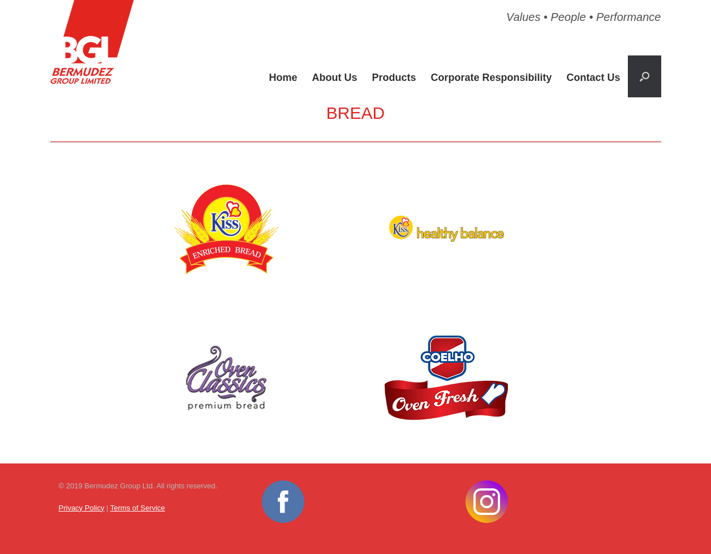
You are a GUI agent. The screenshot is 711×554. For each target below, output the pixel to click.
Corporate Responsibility (490, 77)
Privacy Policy (82, 508)
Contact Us (593, 77)
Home (283, 77)
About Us (334, 77)
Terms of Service (137, 508)
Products (394, 77)
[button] (644, 76)
